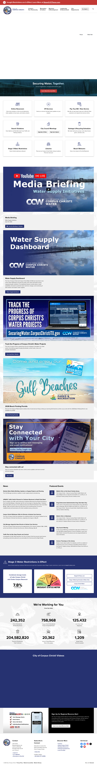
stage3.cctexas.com (70, 565)
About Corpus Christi (63, 745)
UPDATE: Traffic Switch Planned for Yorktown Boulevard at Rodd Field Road (24, 499)
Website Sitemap (37, 763)
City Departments (75, 9)
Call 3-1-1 (15, 753)
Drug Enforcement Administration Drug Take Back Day (71, 503)
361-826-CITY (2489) (40, 756)
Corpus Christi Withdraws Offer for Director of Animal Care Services (22, 514)
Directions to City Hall (18, 756)
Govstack (92, 763)
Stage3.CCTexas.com (52, 2)
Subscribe (37, 752)
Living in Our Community (33, 9)
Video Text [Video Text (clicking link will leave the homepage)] (89, 34)
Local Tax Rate (61, 750)
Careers (60, 743)
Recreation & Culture (43, 9)
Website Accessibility (28, 763)
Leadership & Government (64, 9)
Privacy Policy (20, 763)
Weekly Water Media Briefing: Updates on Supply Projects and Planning (23, 491)
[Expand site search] (93, 9)
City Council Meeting (62, 528)
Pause (81, 34)
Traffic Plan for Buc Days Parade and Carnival (16, 534)
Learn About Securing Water (48, 90)
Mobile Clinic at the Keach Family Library (67, 491)
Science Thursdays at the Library (65, 541)
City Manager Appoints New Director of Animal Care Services (20, 524)
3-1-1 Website (16, 754)
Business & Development (53, 9)
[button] (85, 9)
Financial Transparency (64, 748)
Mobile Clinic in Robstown (63, 516)
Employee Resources (63, 747)
